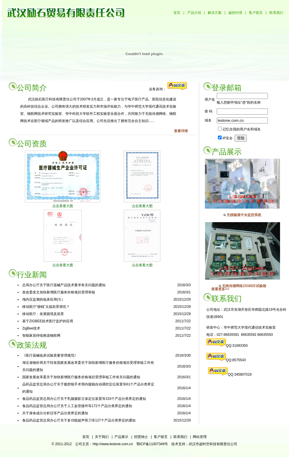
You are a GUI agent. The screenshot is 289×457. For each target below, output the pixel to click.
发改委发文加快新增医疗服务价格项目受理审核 (58, 292)
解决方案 (215, 13)
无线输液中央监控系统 (244, 215)
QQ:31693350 (237, 346)
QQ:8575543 (236, 360)
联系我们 (276, 13)
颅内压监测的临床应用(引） (43, 299)
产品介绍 (194, 13)
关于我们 (102, 437)
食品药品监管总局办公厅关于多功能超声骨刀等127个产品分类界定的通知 (79, 420)
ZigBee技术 (31, 328)
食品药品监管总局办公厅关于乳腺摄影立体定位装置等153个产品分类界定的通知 (84, 399)
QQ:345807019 (239, 374)
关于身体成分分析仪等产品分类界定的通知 (55, 413)
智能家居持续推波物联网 (41, 336)
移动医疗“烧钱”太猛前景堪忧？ (46, 307)
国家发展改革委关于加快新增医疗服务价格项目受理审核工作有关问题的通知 (81, 377)
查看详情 (181, 131)
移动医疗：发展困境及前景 (43, 314)
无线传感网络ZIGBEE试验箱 (244, 286)
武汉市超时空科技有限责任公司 (213, 444)
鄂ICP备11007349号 (152, 444)
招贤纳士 (141, 437)
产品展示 (121, 437)
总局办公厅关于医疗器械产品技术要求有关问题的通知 (63, 285)
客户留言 (256, 13)
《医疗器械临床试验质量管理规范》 (50, 355)
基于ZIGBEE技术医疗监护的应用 (47, 321)
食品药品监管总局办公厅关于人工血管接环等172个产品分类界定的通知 (77, 406)
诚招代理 (235, 13)
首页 (176, 13)
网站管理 (200, 437)
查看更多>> (220, 289)
